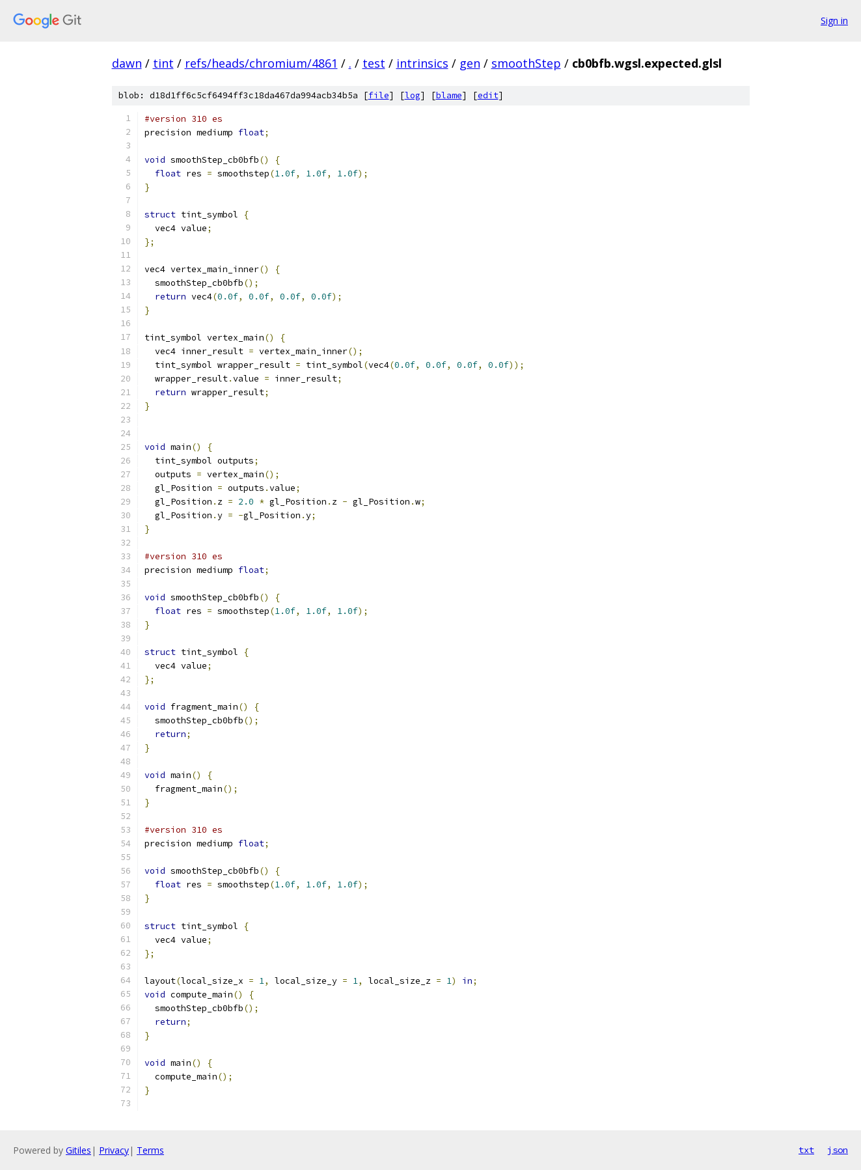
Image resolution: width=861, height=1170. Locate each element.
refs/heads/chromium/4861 (261, 63)
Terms (150, 1150)
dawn (127, 63)
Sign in (834, 20)
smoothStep (526, 63)
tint (163, 63)
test (373, 63)
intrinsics (422, 63)
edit (488, 95)
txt (806, 1150)
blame (449, 95)
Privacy (114, 1150)
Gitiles (78, 1150)
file (378, 95)
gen (469, 63)
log (412, 95)
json (837, 1150)
